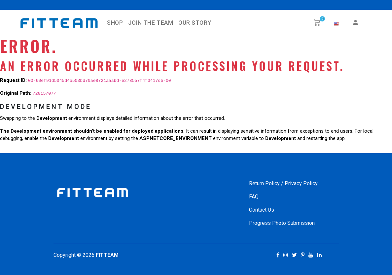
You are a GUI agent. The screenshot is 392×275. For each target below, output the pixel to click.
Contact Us (261, 210)
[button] (336, 24)
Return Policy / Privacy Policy (283, 183)
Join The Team (150, 22)
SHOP (115, 22)
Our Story (194, 22)
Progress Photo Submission (282, 223)
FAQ (254, 196)
